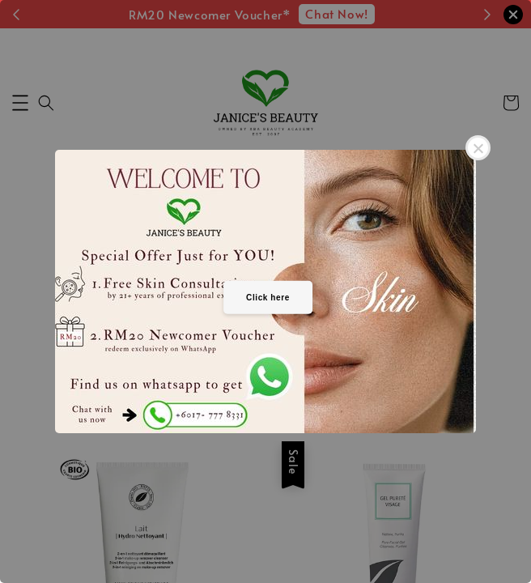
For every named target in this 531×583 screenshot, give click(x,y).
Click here (268, 296)
